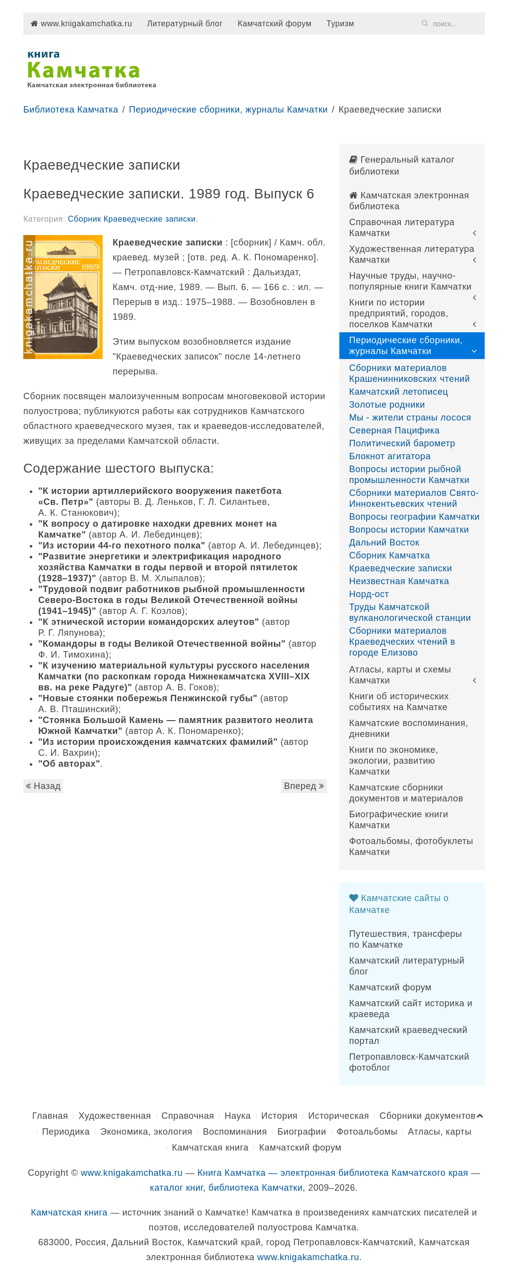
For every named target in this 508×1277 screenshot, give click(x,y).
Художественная (114, 1116)
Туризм (340, 23)
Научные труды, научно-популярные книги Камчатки (410, 281)
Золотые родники (387, 405)
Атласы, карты (439, 1132)
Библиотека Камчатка (71, 110)
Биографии (301, 1132)
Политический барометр (402, 443)
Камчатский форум (275, 23)
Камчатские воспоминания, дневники (408, 728)
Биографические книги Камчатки (398, 819)
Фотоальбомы (367, 1132)
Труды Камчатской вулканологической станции (410, 612)
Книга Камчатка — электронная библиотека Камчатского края (332, 1173)
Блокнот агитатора (390, 456)
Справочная (188, 1116)
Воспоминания (235, 1132)
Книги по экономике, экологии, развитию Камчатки (394, 761)
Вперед (304, 786)
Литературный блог (185, 23)
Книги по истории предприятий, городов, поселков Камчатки (398, 313)
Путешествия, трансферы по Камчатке (405, 939)
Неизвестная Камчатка (399, 581)
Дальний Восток (384, 542)
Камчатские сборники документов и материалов (406, 793)
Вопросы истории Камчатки (409, 530)
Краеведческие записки (400, 568)
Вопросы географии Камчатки (414, 517)
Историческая (338, 1116)
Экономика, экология (146, 1132)
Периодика (66, 1132)
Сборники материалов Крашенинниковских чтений (409, 373)
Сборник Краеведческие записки (132, 219)
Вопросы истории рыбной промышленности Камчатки (409, 474)
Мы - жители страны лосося (410, 418)
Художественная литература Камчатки (412, 254)
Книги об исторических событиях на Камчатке (399, 701)
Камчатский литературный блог (407, 966)
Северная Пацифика (394, 430)
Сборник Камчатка (389, 555)
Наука (238, 1116)
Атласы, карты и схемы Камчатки (400, 675)
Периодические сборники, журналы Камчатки (228, 110)
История (279, 1116)
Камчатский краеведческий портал (408, 1035)
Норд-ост (369, 594)
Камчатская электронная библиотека (409, 200)
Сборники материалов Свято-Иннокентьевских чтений (414, 498)
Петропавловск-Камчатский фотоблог (409, 1062)
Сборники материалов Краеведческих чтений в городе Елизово (402, 642)
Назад (43, 786)
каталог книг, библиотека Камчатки (226, 1188)
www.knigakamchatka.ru (81, 23)
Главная (50, 1116)
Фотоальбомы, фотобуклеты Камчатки (411, 846)
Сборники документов (428, 1116)
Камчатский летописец (398, 392)
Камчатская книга (210, 1148)
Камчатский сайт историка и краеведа (411, 1008)
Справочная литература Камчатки (402, 227)
